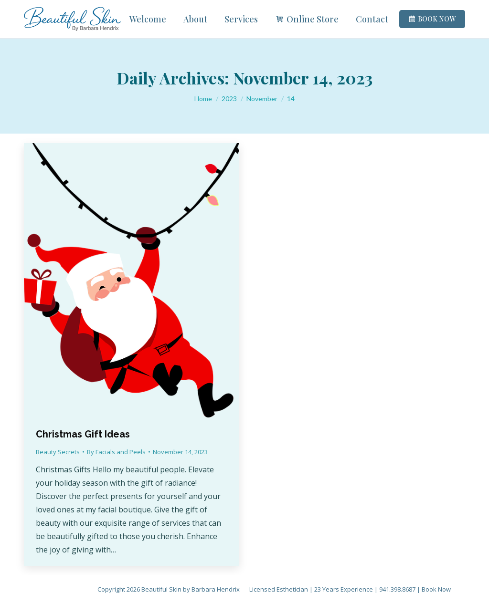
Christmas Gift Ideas (83, 434)
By (116, 452)
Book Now (436, 589)
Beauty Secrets (58, 452)
